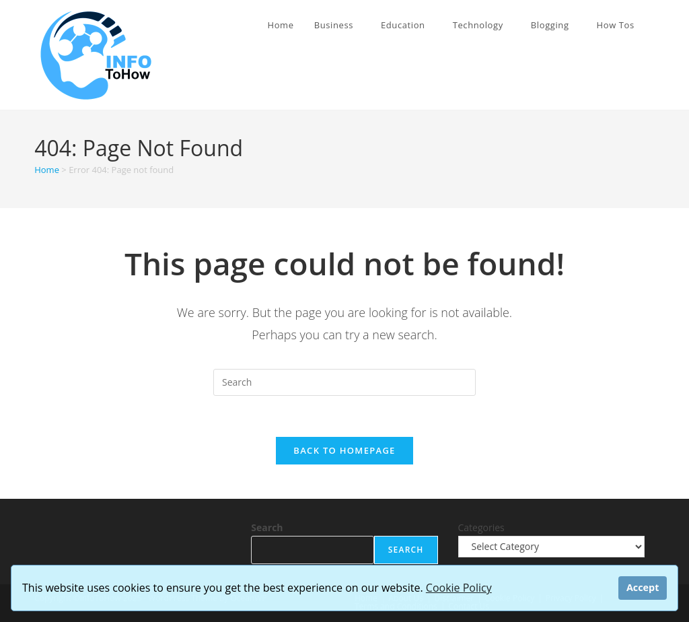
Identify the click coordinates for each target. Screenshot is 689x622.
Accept (642, 587)
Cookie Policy (459, 587)
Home (46, 170)
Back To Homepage (344, 450)
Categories (481, 527)
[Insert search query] (344, 382)
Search (267, 527)
